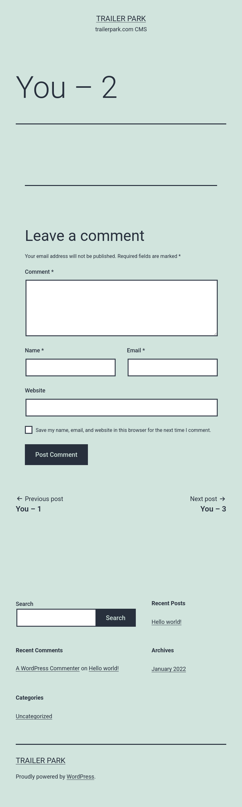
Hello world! (167, 622)
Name (34, 350)
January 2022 (169, 669)
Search (24, 604)
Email (136, 350)
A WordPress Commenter (48, 668)
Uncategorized (34, 716)
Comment (39, 271)
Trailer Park (121, 18)
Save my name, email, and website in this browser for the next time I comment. (123, 430)
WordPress (80, 776)
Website (35, 390)
